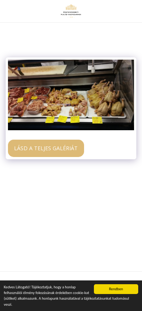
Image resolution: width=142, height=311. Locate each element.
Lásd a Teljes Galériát (46, 148)
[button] (8, 10)
